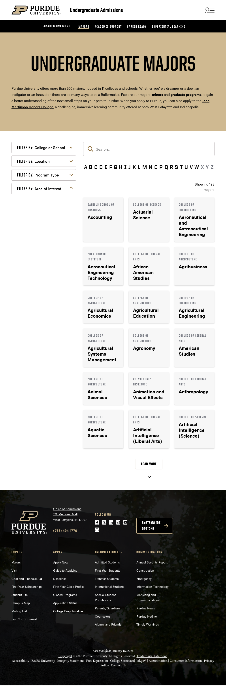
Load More (149, 464)
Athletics (31, 353)
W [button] (196, 167)
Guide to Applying (65, 581)
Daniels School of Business (45, 225)
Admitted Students (107, 573)
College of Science (38, 206)
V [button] (191, 167)
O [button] (156, 167)
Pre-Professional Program (44, 319)
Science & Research (39, 446)
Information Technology (152, 597)
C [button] (96, 167)
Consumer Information (186, 671)
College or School (41, 147)
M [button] (144, 167)
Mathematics (34, 420)
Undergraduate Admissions (96, 9)
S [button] (176, 167)
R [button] (171, 167)
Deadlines (59, 589)
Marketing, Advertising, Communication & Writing (44, 410)
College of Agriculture (41, 158)
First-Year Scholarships (26, 597)
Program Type (38, 288)
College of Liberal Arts (41, 191)
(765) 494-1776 (65, 541)
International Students (109, 597)
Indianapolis (33, 265)
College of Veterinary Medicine (40, 216)
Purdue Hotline (146, 626)
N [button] (150, 167)
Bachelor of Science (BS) (43, 312)
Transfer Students (107, 589)
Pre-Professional (37, 427)
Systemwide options (151, 536)
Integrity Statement (70, 671)
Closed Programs (65, 605)
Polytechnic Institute (40, 239)
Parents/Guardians (108, 618)
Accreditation (158, 671)
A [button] (85, 167)
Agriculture (32, 346)
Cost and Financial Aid (26, 589)
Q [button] (166, 167)
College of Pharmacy (40, 198)
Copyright (65, 667)
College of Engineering (41, 172)
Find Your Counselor (25, 629)
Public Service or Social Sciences (42, 437)
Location (33, 255)
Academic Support (108, 26)
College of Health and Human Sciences (47, 182)
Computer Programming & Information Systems (45, 370)
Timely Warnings (147, 635)
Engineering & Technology (44, 379)
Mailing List (19, 621)
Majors (84, 26)
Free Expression (97, 671)
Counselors (103, 626)
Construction (145, 581)
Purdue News (145, 618)
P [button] (161, 167)
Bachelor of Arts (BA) (40, 298)
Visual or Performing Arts (44, 467)
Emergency (144, 589)
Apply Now (60, 573)
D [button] (101, 167)
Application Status (65, 613)
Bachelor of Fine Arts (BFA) (45, 305)
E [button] (106, 167)
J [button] (129, 167)
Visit (14, 581)
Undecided (32, 460)
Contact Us (118, 676)
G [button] (115, 167)
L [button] (139, 167)
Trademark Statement (152, 667)
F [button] (110, 167)
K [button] (134, 167)
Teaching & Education (41, 453)
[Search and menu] (209, 10)
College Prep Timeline (68, 621)
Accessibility (20, 671)
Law (27, 400)
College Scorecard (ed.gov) (128, 671)
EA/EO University (43, 671)
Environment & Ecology (42, 386)
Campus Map (20, 613)
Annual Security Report (152, 573)
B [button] (90, 167)
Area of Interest (39, 335)
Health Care (33, 393)
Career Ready (137, 26)
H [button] (120, 167)
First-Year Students (107, 581)
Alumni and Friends (108, 635)
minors (157, 94)
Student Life (19, 605)
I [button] (125, 167)
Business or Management (44, 360)
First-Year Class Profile (68, 597)
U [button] (186, 167)
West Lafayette (35, 272)
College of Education (40, 165)
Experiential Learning (168, 26)
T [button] (181, 167)
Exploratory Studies (39, 232)
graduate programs (186, 94)
